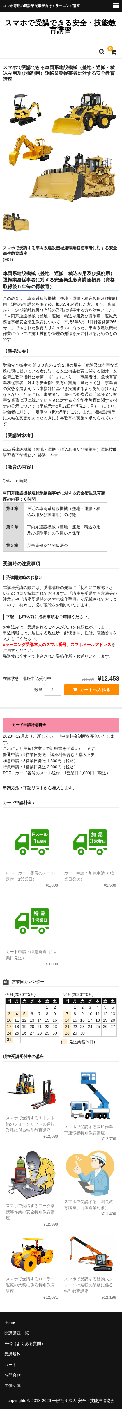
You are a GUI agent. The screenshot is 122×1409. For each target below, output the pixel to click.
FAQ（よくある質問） (24, 1343)
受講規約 (12, 1354)
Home (9, 1322)
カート (10, 1364)
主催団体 (12, 1385)
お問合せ (12, 1375)
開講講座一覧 (16, 1333)
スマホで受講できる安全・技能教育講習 (60, 26)
